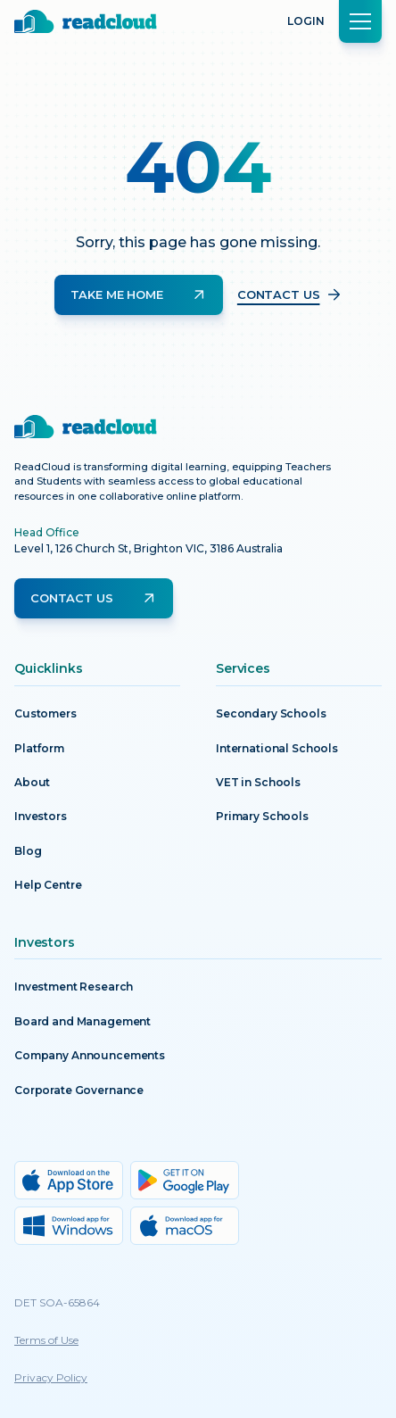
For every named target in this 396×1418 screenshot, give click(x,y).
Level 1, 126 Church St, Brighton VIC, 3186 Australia (148, 548)
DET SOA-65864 (57, 1302)
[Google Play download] (184, 1180)
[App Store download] (68, 1180)
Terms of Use (46, 1340)
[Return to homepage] (85, 21)
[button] (360, 21)
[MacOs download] (184, 1226)
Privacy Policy (50, 1377)
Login (306, 21)
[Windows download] (68, 1226)
